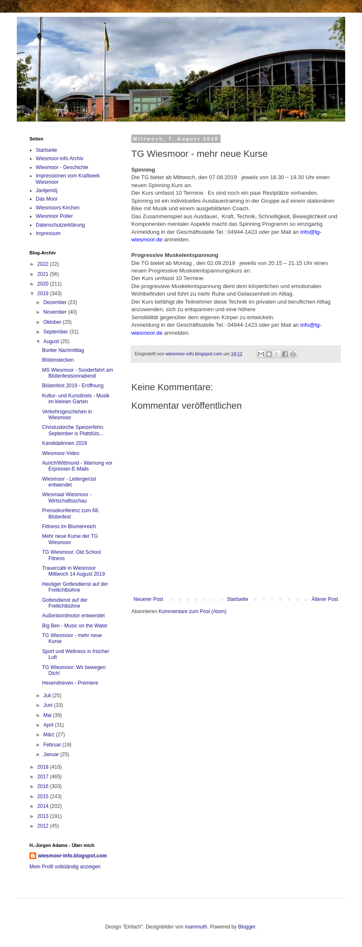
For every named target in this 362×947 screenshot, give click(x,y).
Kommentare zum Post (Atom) (192, 611)
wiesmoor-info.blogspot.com (72, 856)
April (49, 725)
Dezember (55, 302)
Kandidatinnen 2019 (64, 443)
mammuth (196, 927)
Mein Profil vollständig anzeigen (65, 867)
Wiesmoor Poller (54, 216)
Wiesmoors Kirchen (58, 208)
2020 (43, 284)
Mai (48, 715)
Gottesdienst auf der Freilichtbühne (65, 603)
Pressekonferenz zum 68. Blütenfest (70, 513)
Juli (47, 695)
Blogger (247, 927)
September (56, 332)
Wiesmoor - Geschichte (62, 167)
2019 (43, 293)
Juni (48, 705)
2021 (43, 274)
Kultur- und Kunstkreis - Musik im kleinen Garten (75, 399)
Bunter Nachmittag (63, 350)
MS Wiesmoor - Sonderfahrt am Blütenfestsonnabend (77, 373)
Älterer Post (324, 599)
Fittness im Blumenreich (69, 526)
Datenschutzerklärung (60, 225)
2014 (43, 806)
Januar (51, 754)
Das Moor (47, 199)
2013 (43, 816)
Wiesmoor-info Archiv (59, 158)
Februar (52, 745)
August (52, 341)
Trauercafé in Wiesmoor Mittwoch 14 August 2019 (73, 571)
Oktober (53, 322)
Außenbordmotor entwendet (73, 616)
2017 (43, 777)
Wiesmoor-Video (60, 453)
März (49, 735)
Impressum (48, 233)
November (55, 312)
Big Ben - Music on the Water (75, 626)
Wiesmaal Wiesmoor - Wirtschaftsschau (66, 497)
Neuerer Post (148, 599)
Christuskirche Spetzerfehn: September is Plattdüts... (73, 430)
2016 (43, 786)
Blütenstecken (58, 360)
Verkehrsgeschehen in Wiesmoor (67, 415)
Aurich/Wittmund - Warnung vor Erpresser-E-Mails (77, 466)
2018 (43, 767)
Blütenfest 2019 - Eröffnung (73, 386)
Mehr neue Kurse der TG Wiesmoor (70, 539)
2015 (43, 796)
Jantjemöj (46, 190)
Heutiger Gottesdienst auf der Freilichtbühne (75, 587)
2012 (43, 826)
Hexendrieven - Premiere (70, 683)
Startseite (237, 599)
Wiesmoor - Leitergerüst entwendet (69, 482)
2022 (43, 264)
